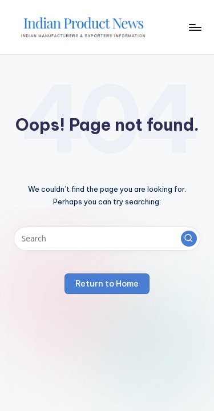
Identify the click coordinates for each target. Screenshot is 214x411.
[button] (189, 239)
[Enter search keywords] (107, 239)
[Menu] (194, 27)
